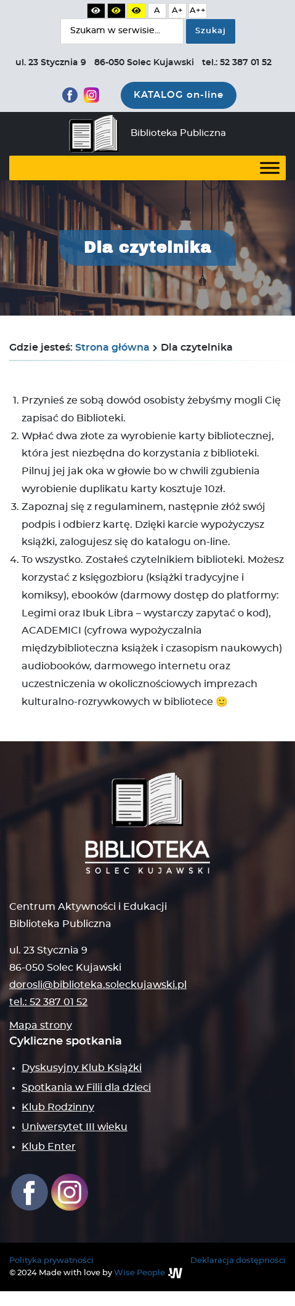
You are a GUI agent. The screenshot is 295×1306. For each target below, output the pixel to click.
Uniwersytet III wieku (74, 1127)
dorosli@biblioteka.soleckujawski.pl (98, 985)
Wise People (139, 1273)
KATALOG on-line (179, 95)
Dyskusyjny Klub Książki (82, 1068)
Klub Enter (49, 1147)
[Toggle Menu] (270, 167)
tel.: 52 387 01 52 (48, 1002)
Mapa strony (40, 1025)
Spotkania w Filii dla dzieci (86, 1088)
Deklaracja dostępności (238, 1261)
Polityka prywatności (51, 1261)
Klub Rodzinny (58, 1107)
